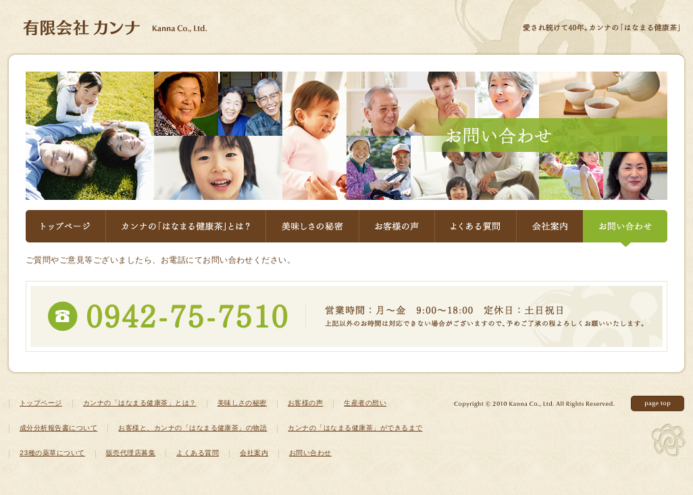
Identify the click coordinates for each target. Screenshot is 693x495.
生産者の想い (365, 404)
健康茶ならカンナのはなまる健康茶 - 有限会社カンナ (115, 28)
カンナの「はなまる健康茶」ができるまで (355, 429)
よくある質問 (475, 228)
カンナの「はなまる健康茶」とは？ (185, 228)
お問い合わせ (625, 228)
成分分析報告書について (58, 429)
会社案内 (549, 228)
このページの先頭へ (657, 403)
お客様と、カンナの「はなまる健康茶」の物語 (192, 429)
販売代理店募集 (130, 454)
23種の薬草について (52, 454)
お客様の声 (396, 228)
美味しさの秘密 (312, 228)
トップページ (66, 228)
